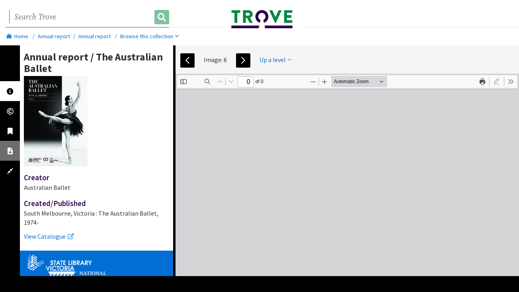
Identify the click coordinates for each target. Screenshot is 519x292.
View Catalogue (49, 236)
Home (17, 36)
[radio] (496, 81)
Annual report (54, 36)
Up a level (275, 60)
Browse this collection (149, 36)
